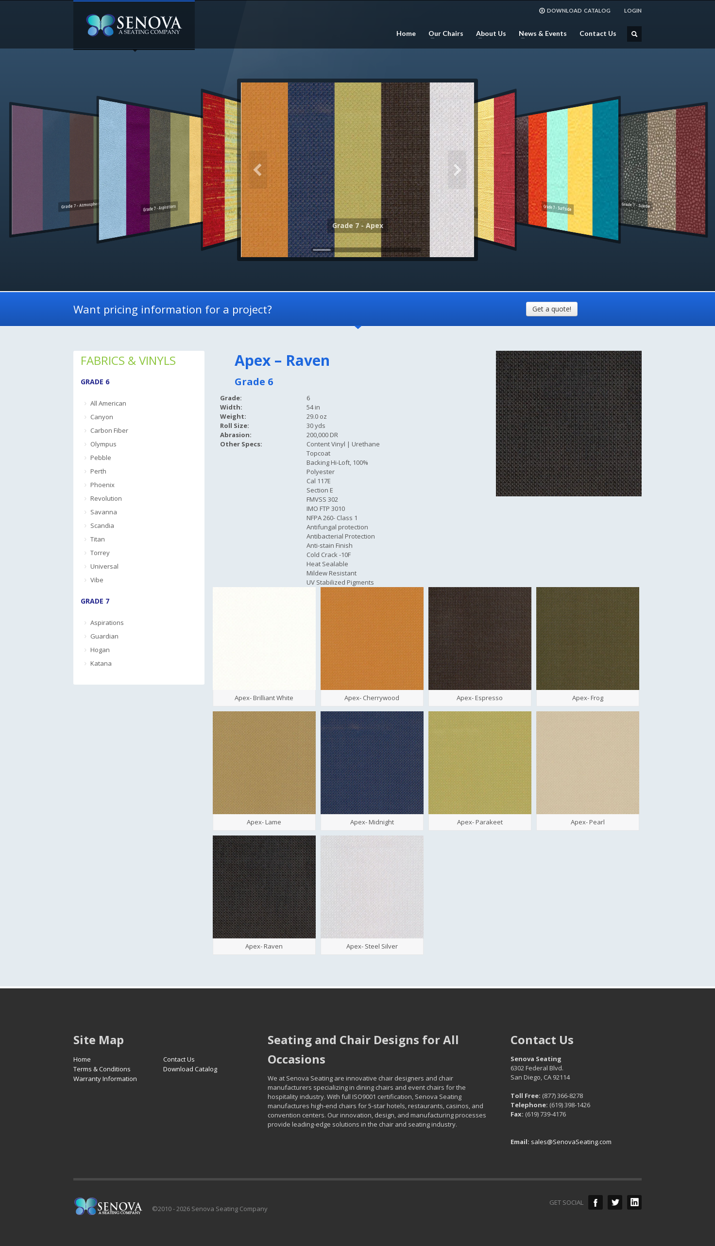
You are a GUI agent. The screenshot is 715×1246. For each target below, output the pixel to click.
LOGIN (633, 10)
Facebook (595, 1202)
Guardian (104, 636)
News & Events (540, 33)
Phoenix (102, 484)
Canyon (101, 416)
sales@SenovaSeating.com (571, 1141)
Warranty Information (105, 1078)
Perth (98, 471)
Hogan (100, 649)
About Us (488, 33)
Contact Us (597, 33)
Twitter (615, 1202)
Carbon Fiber (109, 430)
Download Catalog (190, 1069)
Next (457, 170)
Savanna (103, 512)
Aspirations (107, 622)
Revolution (106, 498)
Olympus (103, 444)
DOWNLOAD (575, 10)
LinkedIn (634, 1202)
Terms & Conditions (102, 1069)
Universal (104, 566)
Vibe (96, 579)
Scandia (102, 525)
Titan (97, 539)
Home (406, 33)
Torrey (100, 552)
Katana (101, 663)
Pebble (100, 457)
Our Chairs (443, 33)
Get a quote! (551, 308)
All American (108, 403)
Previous (258, 170)
